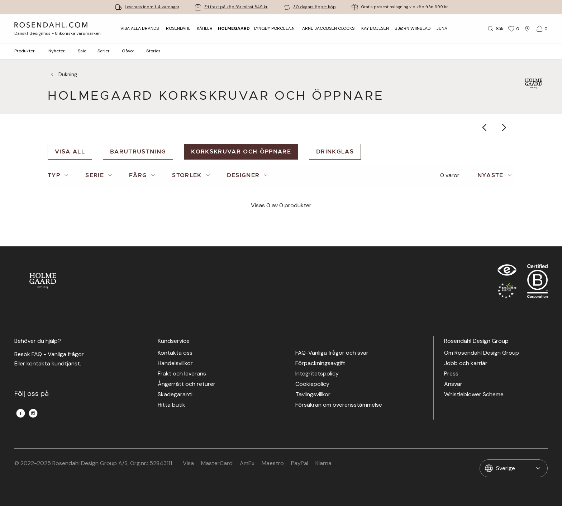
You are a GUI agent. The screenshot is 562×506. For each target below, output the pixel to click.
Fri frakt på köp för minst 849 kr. (236, 7)
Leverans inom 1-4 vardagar (152, 7)
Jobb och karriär (465, 363)
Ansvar (453, 384)
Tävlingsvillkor (312, 394)
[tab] (59, 175)
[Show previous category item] (485, 127)
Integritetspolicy (317, 373)
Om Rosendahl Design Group (481, 353)
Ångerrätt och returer (186, 384)
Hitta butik (171, 405)
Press (451, 373)
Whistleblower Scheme (474, 394)
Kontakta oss (175, 353)
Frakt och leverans (182, 373)
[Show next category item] (504, 127)
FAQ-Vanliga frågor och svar (331, 353)
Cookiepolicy (312, 384)
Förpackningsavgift (320, 363)
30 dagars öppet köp (314, 7)
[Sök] (494, 28)
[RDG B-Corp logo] (537, 283)
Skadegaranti (175, 394)
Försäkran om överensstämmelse (338, 405)
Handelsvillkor (175, 363)
